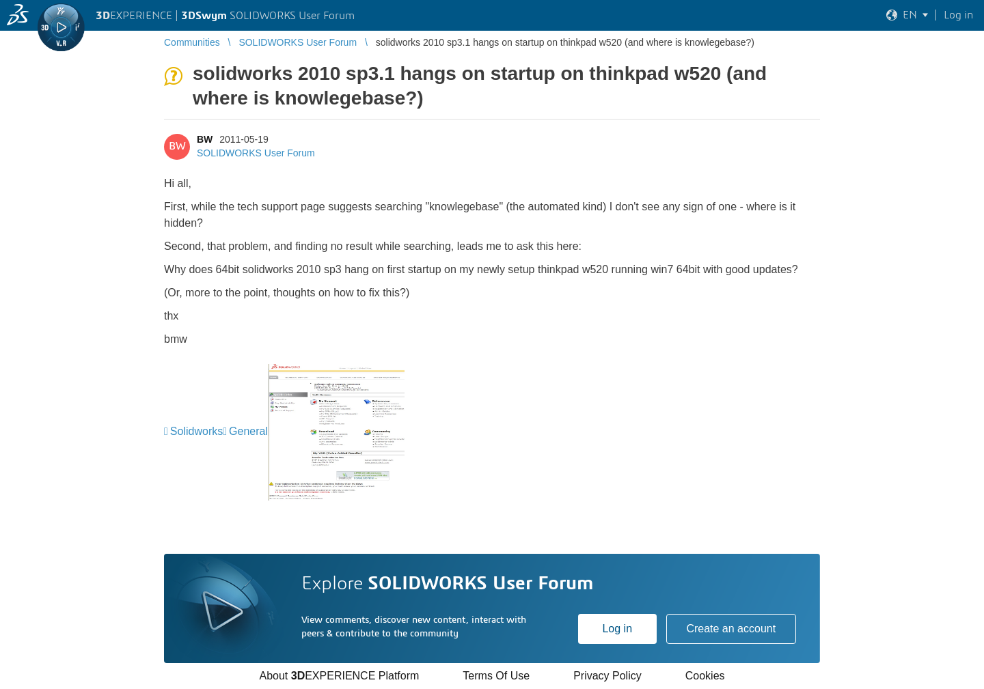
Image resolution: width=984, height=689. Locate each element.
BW (205, 139)
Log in (617, 628)
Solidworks (196, 431)
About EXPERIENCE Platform (339, 675)
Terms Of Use (496, 675)
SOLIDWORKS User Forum (256, 152)
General (248, 431)
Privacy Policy (607, 675)
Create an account (731, 628)
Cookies (705, 675)
